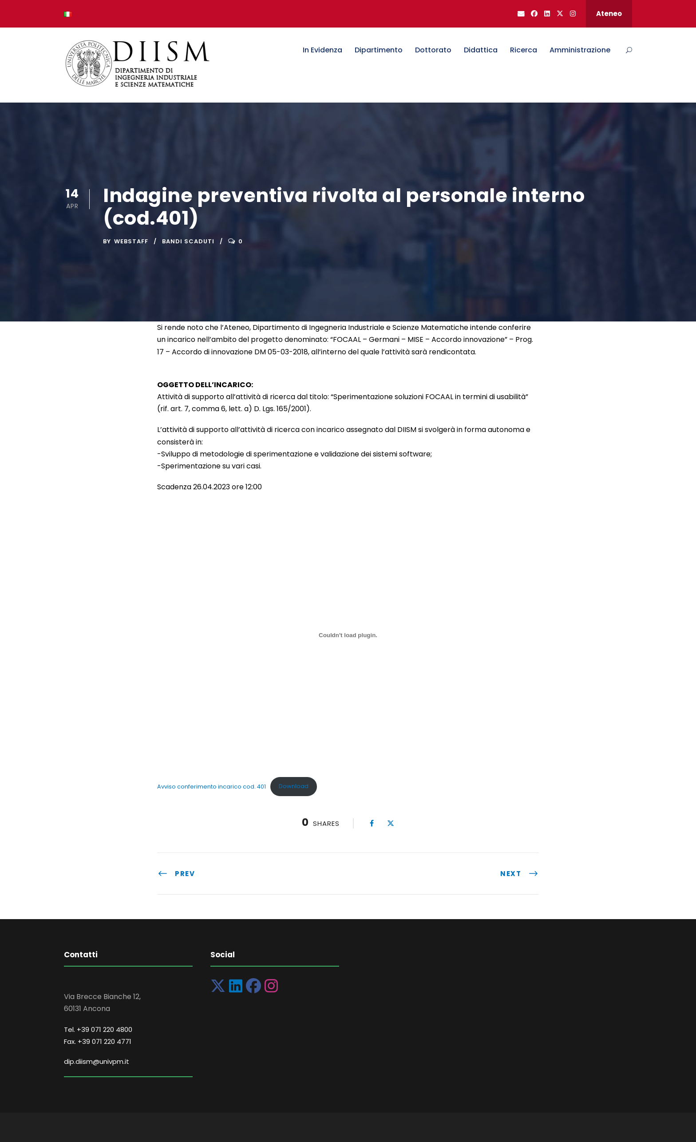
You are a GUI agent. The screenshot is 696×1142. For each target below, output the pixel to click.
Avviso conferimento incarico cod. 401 (211, 786)
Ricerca (523, 50)
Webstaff (131, 241)
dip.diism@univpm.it (96, 1061)
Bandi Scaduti (188, 241)
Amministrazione (580, 50)
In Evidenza (322, 50)
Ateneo (609, 13)
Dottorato (433, 50)
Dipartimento (379, 50)
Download (293, 786)
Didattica (481, 50)
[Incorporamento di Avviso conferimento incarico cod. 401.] (348, 635)
